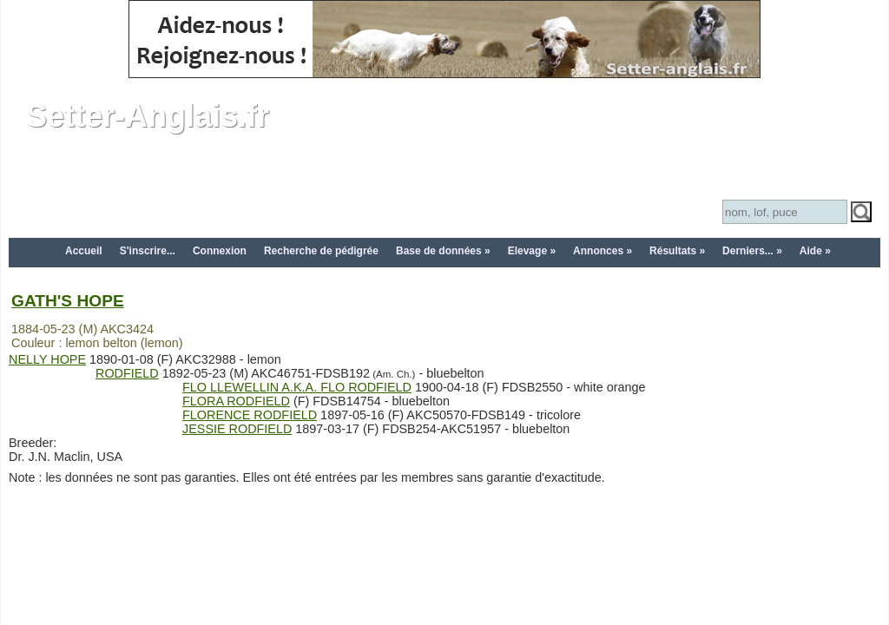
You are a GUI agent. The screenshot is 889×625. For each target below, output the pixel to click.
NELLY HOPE (47, 359)
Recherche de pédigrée (321, 251)
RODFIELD (127, 373)
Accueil (83, 251)
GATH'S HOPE (67, 301)
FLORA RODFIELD (236, 401)
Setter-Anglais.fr (147, 116)
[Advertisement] (444, 565)
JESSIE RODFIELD (237, 429)
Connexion (220, 251)
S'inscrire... (147, 251)
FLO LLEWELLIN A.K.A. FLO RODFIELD (297, 387)
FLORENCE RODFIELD (249, 415)
